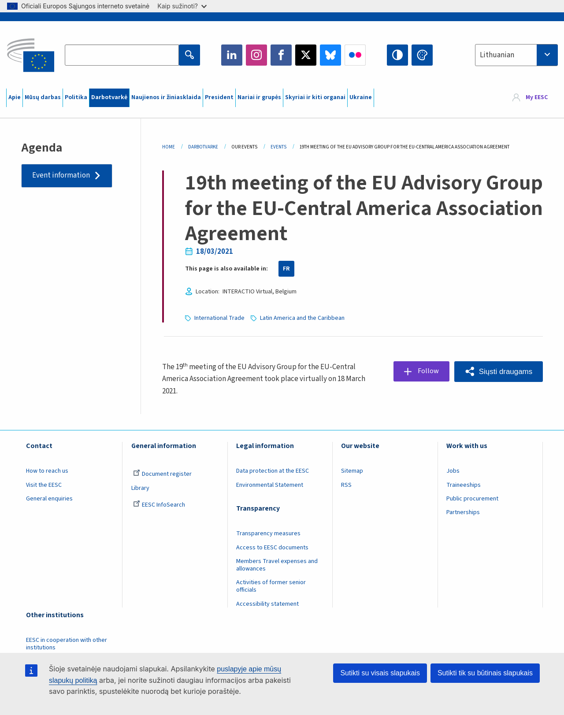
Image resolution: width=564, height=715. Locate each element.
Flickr (355, 55)
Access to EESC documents (272, 547)
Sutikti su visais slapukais (380, 673)
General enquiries (49, 498)
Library (140, 488)
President (219, 97)
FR (286, 268)
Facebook (281, 55)
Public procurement (472, 498)
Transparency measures (268, 533)
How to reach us (47, 471)
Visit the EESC (44, 485)
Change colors (422, 55)
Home (168, 147)
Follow (427, 371)
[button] (498, 371)
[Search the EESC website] (121, 55)
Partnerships (463, 512)
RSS (346, 485)
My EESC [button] (537, 97)
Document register (162, 474)
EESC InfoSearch (159, 504)
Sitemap (352, 471)
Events (278, 147)
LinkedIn (231, 55)
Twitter (305, 55)
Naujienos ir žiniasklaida (166, 97)
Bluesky (330, 55)
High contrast (397, 55)
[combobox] (516, 55)
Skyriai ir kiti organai (315, 97)
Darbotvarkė (109, 97)
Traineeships (463, 485)
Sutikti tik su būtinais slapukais (485, 673)
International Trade (219, 318)
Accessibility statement (267, 604)
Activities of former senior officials (271, 586)
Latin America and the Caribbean (302, 318)
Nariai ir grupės (259, 97)
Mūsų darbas (43, 97)
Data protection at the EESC (272, 471)
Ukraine (360, 97)
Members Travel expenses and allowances (277, 565)
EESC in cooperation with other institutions (66, 644)
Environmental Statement (269, 485)
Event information (61, 175)
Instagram (256, 55)
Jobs (453, 471)
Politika (76, 97)
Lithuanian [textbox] (497, 55)
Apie (14, 97)
